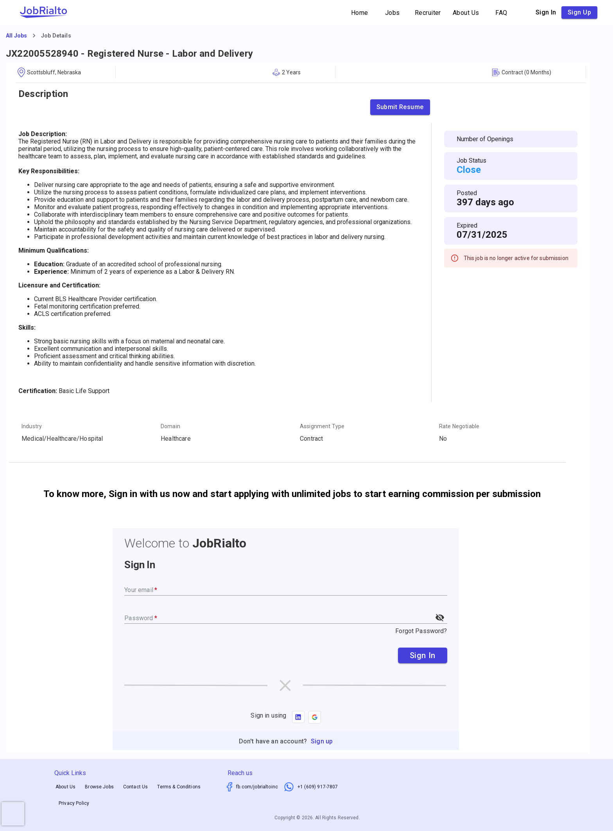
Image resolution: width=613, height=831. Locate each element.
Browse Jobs (99, 787)
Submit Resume (400, 107)
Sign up (579, 12)
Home (359, 13)
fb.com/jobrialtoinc (257, 787)
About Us (466, 13)
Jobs (392, 13)
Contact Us (135, 787)
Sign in (545, 12)
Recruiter (428, 13)
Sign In (422, 655)
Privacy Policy (74, 803)
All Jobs (16, 35)
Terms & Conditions (179, 787)
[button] (314, 717)
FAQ (501, 13)
